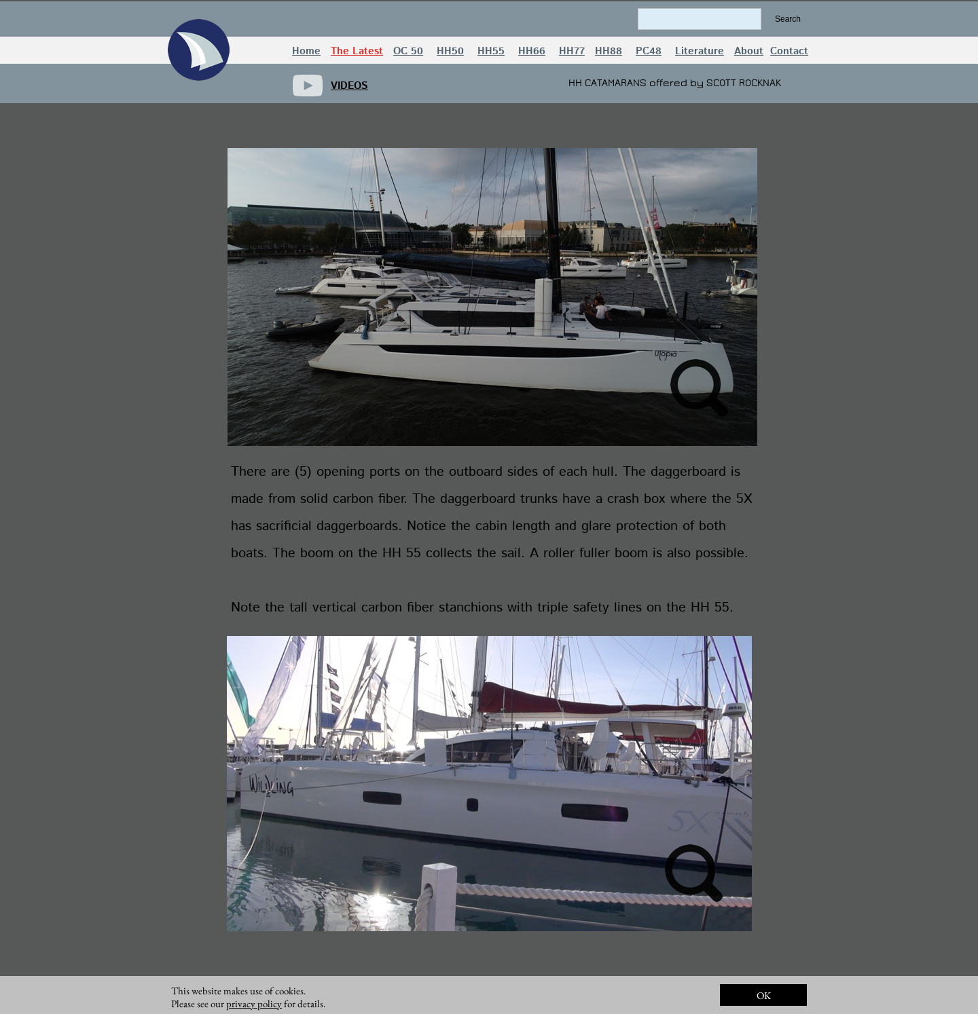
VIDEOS (349, 86)
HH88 (608, 51)
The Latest (357, 51)
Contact (789, 51)
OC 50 (408, 51)
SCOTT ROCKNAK (743, 83)
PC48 (649, 51)
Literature (699, 51)
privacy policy (254, 1003)
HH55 (491, 51)
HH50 (450, 51)
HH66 (531, 51)
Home (306, 51)
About (748, 51)
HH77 (572, 51)
